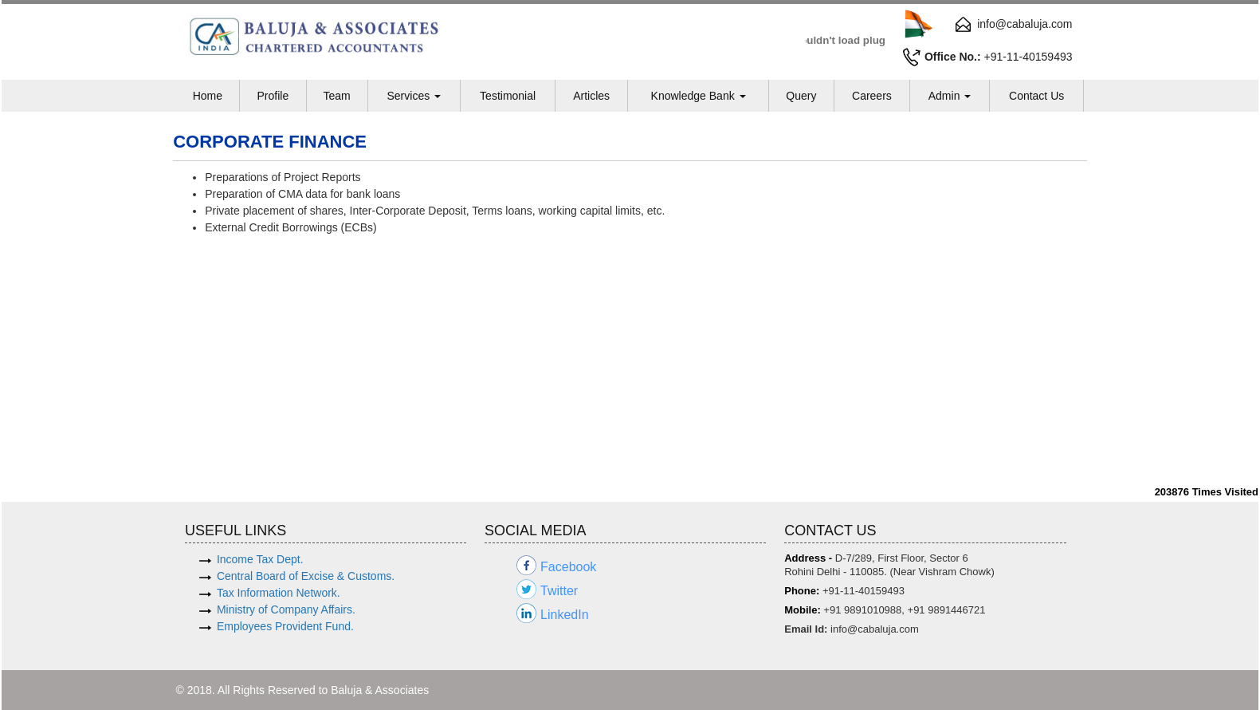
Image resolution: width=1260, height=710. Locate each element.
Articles (591, 95)
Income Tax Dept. (260, 559)
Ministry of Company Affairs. (286, 609)
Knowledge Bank (698, 95)
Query (801, 95)
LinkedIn (564, 614)
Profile (273, 95)
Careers (872, 95)
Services (414, 95)
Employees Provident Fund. (285, 626)
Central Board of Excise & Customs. (305, 576)
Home (207, 95)
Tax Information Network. (278, 592)
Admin (949, 95)
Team (336, 95)
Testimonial (508, 95)
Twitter (559, 591)
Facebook (568, 567)
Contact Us (1036, 95)
